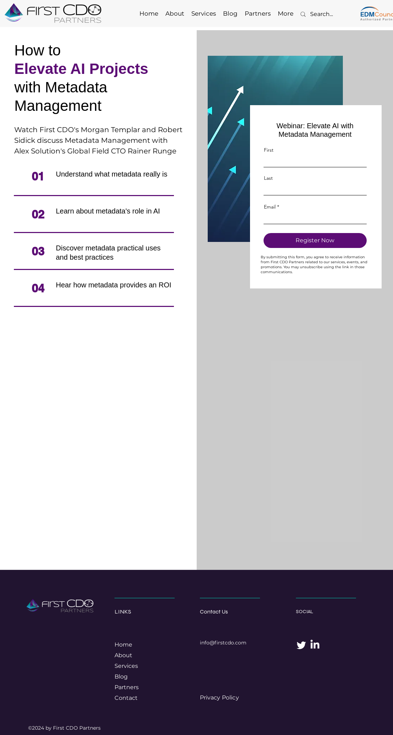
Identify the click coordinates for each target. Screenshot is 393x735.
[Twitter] (301, 644)
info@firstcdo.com (223, 642)
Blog (121, 676)
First (268, 149)
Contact (126, 698)
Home (123, 644)
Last (268, 177)
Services (126, 666)
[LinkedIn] (314, 644)
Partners (127, 687)
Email (270, 206)
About (123, 655)
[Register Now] (315, 240)
